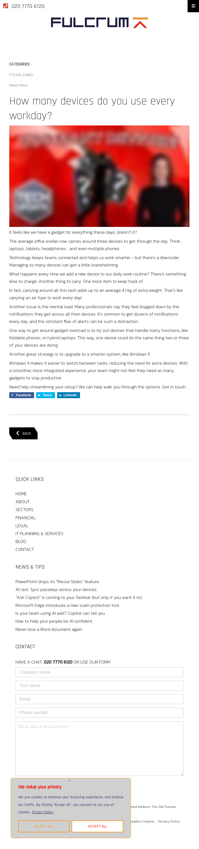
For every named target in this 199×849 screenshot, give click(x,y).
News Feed (18, 85)
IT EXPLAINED (21, 75)
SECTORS (24, 509)
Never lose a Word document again (49, 629)
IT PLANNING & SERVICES (39, 533)
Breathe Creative (141, 821)
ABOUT (23, 501)
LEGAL (22, 525)
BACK (23, 433)
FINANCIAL (26, 517)
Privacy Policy (42, 812)
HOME (21, 493)
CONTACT (25, 549)
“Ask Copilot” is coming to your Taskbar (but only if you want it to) (79, 597)
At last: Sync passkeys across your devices (56, 589)
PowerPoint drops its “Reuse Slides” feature (57, 581)
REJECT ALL (44, 826)
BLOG (21, 541)
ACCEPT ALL (97, 826)
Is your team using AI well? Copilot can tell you (60, 613)
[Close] (69, 780)
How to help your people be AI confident (54, 621)
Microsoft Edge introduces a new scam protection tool (67, 605)
